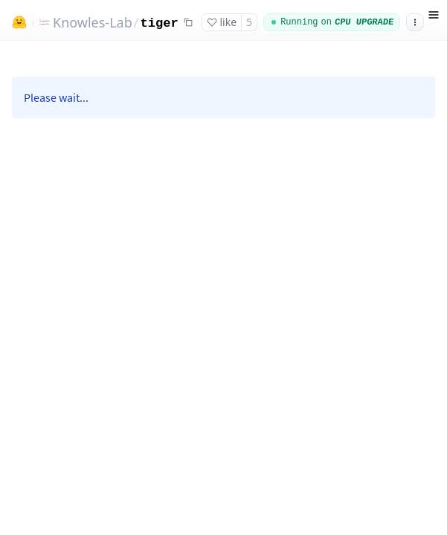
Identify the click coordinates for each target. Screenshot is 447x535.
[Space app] (223, 288)
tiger (159, 23)
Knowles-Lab (92, 22)
